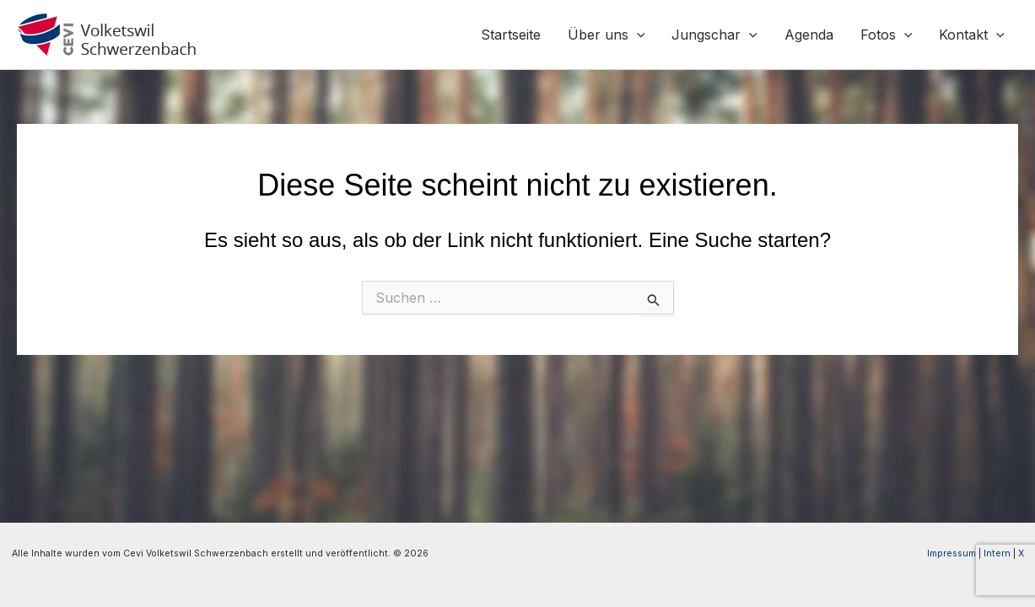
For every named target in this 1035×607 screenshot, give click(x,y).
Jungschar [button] (714, 34)
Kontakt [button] (972, 34)
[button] (636, 34)
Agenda (808, 34)
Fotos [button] (886, 34)
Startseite (511, 34)
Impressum (951, 553)
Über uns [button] (606, 34)
